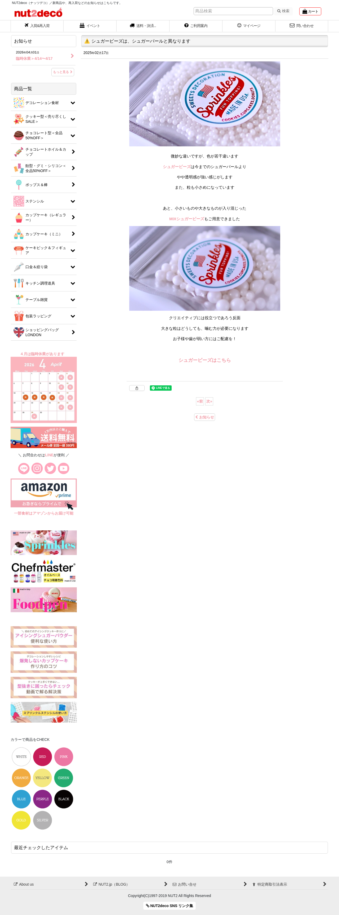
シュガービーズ (177, 166)
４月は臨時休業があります (42, 354)
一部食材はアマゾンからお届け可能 (43, 513)
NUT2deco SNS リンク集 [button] (169, 906)
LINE (49, 455)
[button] (143, 26)
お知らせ (204, 417)
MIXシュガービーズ (186, 219)
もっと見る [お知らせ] (63, 72)
